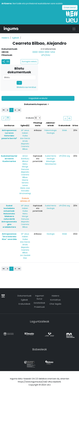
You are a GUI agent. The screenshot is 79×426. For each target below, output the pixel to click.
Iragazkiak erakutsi (38, 98)
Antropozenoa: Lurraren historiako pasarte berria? (9, 134)
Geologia (51, 133)
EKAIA (64, 130)
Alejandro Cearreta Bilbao (25, 146)
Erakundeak (24, 303)
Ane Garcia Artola (25, 139)
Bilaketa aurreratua (26, 87)
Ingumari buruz (39, 297)
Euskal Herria (50, 156)
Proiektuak (39, 306)
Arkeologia (50, 161)
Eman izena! (70, 7)
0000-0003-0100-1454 (43, 52)
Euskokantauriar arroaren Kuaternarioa (9, 159)
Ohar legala (55, 303)
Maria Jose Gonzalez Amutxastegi (25, 191)
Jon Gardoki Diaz (25, 256)
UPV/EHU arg (64, 156)
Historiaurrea (50, 164)
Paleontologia (51, 130)
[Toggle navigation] (73, 28)
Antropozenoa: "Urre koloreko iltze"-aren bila (9, 237)
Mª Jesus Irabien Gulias (25, 133)
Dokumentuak (24, 295)
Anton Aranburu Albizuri (25, 159)
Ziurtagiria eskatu (29, 61)
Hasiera (5, 37)
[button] (8, 61)
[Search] (19, 77)
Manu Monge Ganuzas (25, 167)
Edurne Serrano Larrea (25, 183)
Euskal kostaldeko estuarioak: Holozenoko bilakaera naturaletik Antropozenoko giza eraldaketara (9, 216)
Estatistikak (39, 302)
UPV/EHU (45, 55)
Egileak (15, 37)
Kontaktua (55, 299)
